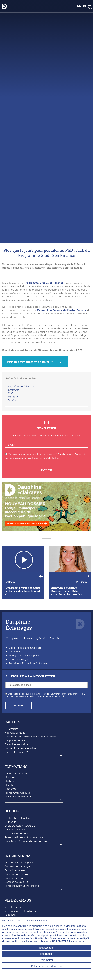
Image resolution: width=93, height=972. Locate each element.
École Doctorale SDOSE (19, 866)
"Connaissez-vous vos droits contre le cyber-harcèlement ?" (22, 632)
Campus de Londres (16, 915)
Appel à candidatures (21, 427)
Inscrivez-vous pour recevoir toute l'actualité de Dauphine (46, 476)
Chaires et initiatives (16, 870)
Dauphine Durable (15, 781)
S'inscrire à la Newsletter (30, 717)
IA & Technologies (19, 700)
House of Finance (15, 793)
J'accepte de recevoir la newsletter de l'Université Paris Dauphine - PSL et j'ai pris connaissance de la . (46, 736)
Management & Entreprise (24, 696)
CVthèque (10, 863)
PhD (10, 434)
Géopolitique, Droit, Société (25, 689)
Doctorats (10, 830)
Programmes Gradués (17, 833)
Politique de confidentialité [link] (46, 966)
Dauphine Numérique (17, 785)
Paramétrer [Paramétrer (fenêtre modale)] (46, 960)
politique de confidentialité (44, 499)
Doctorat (13, 437)
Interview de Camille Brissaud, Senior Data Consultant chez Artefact (66, 632)
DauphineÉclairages (19, 665)
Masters (9, 822)
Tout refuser (47, 953)
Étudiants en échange (17, 907)
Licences (10, 818)
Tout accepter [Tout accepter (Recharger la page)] (46, 947)
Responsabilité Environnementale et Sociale (30, 777)
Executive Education (17, 837)
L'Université (11, 770)
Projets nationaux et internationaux (25, 878)
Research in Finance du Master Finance (61, 351)
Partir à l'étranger (15, 911)
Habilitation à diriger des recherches (26, 882)
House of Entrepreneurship (20, 789)
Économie (14, 692)
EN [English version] (79, 6)
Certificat (13, 430)
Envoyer (46, 511)
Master (12, 441)
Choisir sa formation (16, 814)
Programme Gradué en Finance (43, 323)
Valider (18, 746)
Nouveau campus (15, 773)
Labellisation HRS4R (16, 874)
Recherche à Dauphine (18, 859)
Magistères (11, 826)
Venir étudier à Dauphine (19, 903)
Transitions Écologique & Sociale (28, 704)
